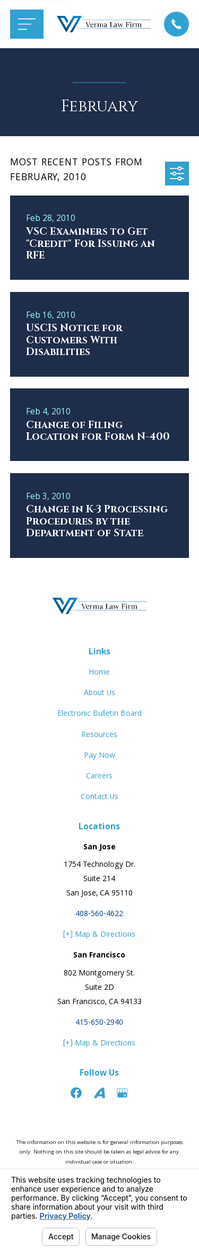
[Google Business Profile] (122, 1092)
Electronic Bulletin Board (99, 714)
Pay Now (99, 756)
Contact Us (99, 797)
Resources (99, 735)
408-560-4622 (99, 914)
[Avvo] (99, 1092)
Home (99, 673)
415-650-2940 (99, 1023)
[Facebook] (76, 1092)
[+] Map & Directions (99, 935)
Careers (99, 776)
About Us (99, 693)
